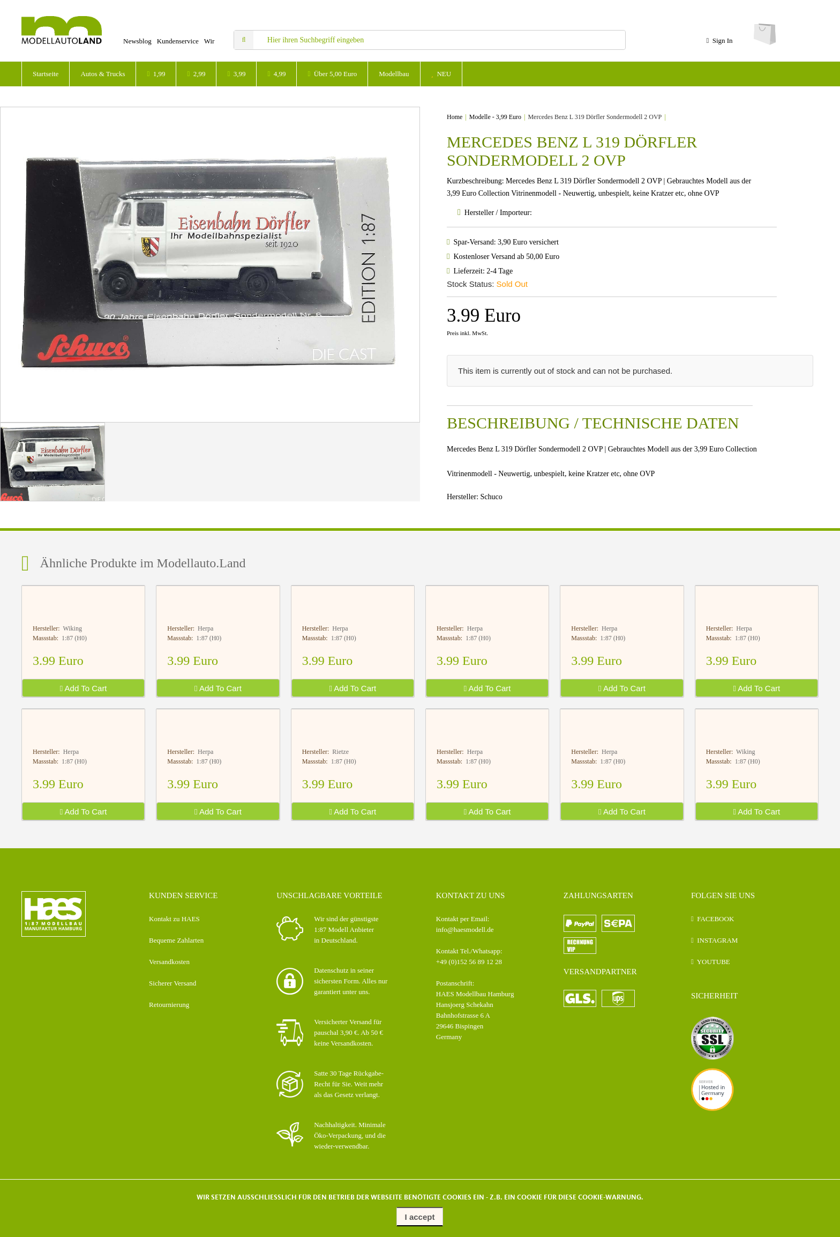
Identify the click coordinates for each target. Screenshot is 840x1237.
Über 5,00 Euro (332, 74)
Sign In (719, 40)
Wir (209, 41)
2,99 (196, 74)
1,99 (156, 74)
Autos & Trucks (102, 74)
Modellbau (394, 74)
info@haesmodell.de (465, 929)
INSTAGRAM (717, 940)
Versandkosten (169, 962)
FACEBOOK (715, 919)
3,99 (236, 74)
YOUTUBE (713, 962)
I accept (420, 1216)
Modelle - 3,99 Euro (495, 117)
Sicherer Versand (172, 983)
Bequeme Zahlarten (176, 940)
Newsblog (137, 41)
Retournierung (169, 1005)
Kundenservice (178, 41)
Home (454, 117)
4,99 (276, 74)
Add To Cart (83, 688)
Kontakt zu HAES (174, 919)
